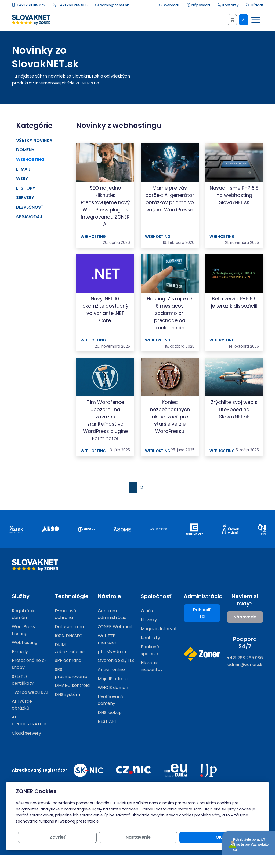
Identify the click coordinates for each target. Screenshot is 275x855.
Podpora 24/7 (245, 642)
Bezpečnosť (29, 207)
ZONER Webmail (115, 627)
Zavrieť (157, 837)
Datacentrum (69, 627)
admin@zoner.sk (112, 5)
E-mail (23, 169)
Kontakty (228, 5)
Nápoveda (198, 5)
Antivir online (111, 669)
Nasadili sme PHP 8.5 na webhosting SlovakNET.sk (234, 195)
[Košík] (232, 19)
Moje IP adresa (113, 679)
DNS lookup (110, 712)
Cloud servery (26, 733)
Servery (25, 197)
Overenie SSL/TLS (116, 660)
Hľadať (254, 5)
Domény (25, 150)
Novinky (149, 620)
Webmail (169, 5)
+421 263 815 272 (28, 5)
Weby (22, 178)
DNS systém (67, 694)
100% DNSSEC (68, 636)
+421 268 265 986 (70, 5)
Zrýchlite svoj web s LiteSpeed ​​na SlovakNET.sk (234, 409)
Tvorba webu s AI (30, 692)
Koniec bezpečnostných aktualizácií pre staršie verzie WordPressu (170, 416)
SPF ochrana (68, 660)
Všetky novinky (34, 140)
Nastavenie (198, 837)
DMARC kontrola (72, 685)
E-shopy (25, 188)
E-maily (20, 651)
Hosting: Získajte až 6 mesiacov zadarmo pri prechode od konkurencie (170, 313)
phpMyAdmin (112, 651)
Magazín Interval (158, 629)
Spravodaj (29, 217)
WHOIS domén (113, 687)
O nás (147, 611)
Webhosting (30, 159)
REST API (107, 721)
